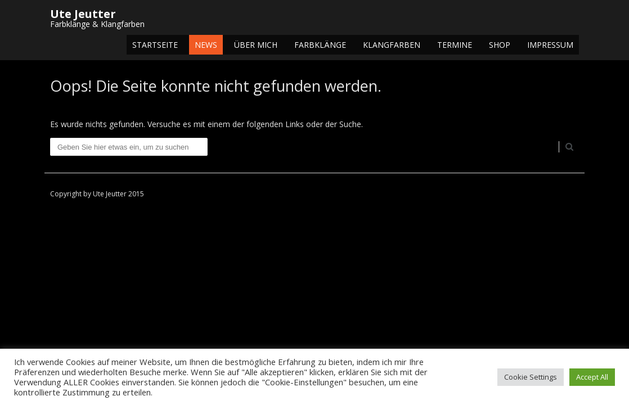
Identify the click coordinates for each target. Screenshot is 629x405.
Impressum (550, 44)
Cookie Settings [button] (530, 377)
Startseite (155, 44)
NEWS (206, 44)
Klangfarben (391, 44)
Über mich (255, 44)
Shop (499, 44)
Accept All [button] (592, 377)
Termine (454, 44)
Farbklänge (320, 44)
